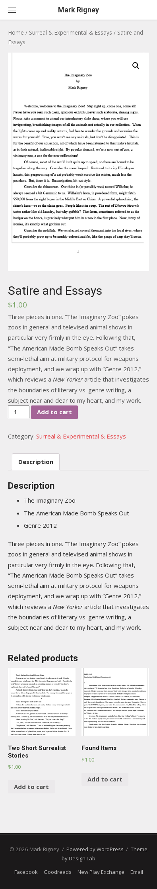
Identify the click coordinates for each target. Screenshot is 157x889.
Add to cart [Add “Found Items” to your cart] (104, 779)
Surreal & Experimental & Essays (70, 32)
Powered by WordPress (95, 849)
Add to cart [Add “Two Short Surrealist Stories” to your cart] (31, 787)
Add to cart (54, 412)
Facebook (26, 871)
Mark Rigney (78, 10)
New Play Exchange (101, 871)
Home (16, 32)
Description (35, 462)
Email (136, 871)
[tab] (36, 461)
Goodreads (58, 871)
